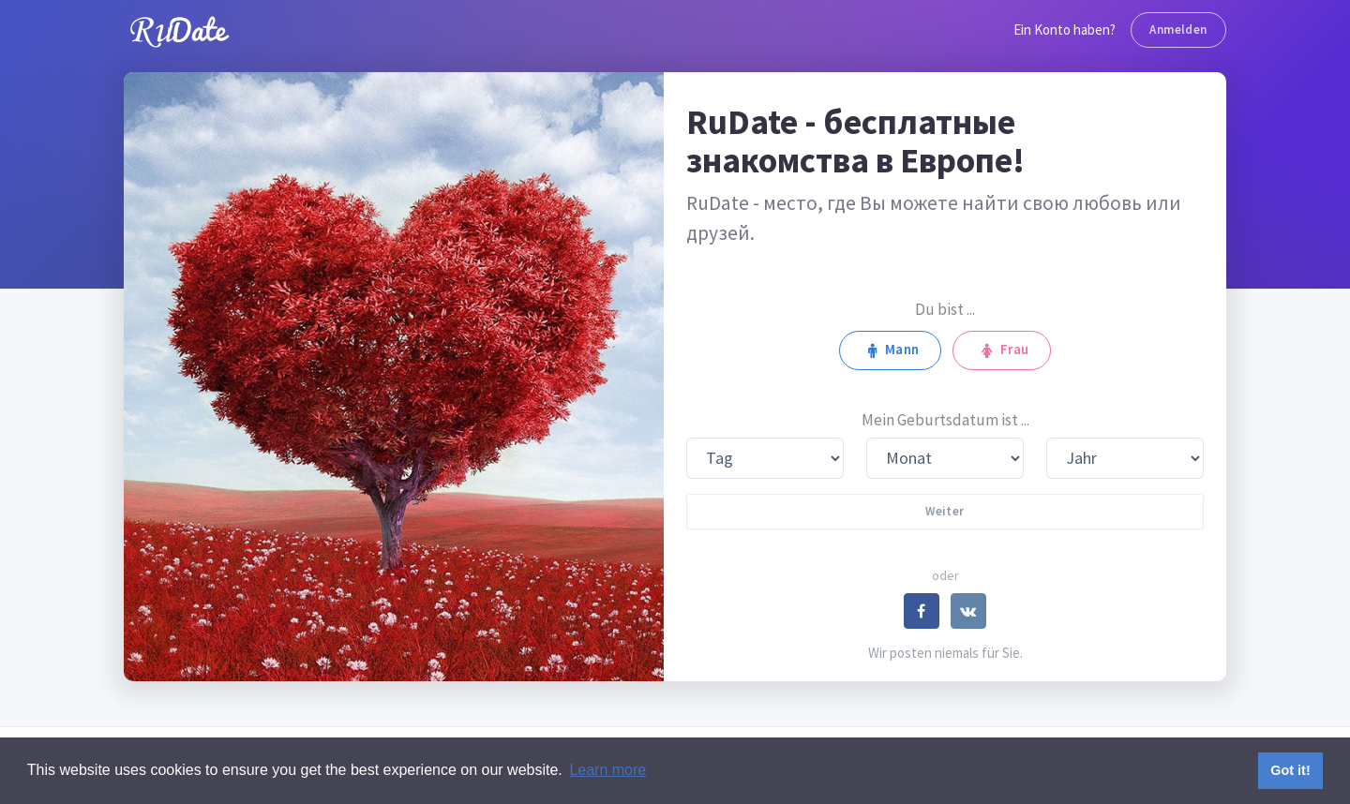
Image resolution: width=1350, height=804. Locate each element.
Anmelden (1178, 29)
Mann (890, 349)
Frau (1001, 349)
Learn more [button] (607, 770)
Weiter (944, 511)
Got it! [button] (1290, 770)
